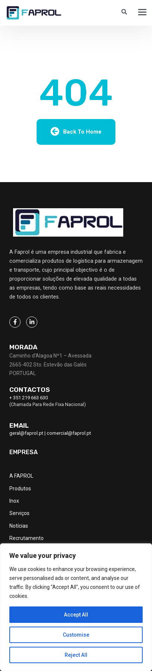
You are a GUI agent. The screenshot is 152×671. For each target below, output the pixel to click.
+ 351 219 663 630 (28, 397)
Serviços (19, 513)
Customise (76, 635)
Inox (14, 501)
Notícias (18, 526)
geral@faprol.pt (26, 433)
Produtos (20, 488)
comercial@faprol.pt (69, 433)
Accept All (76, 615)
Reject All (76, 655)
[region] (76, 607)
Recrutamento (26, 538)
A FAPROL (21, 476)
